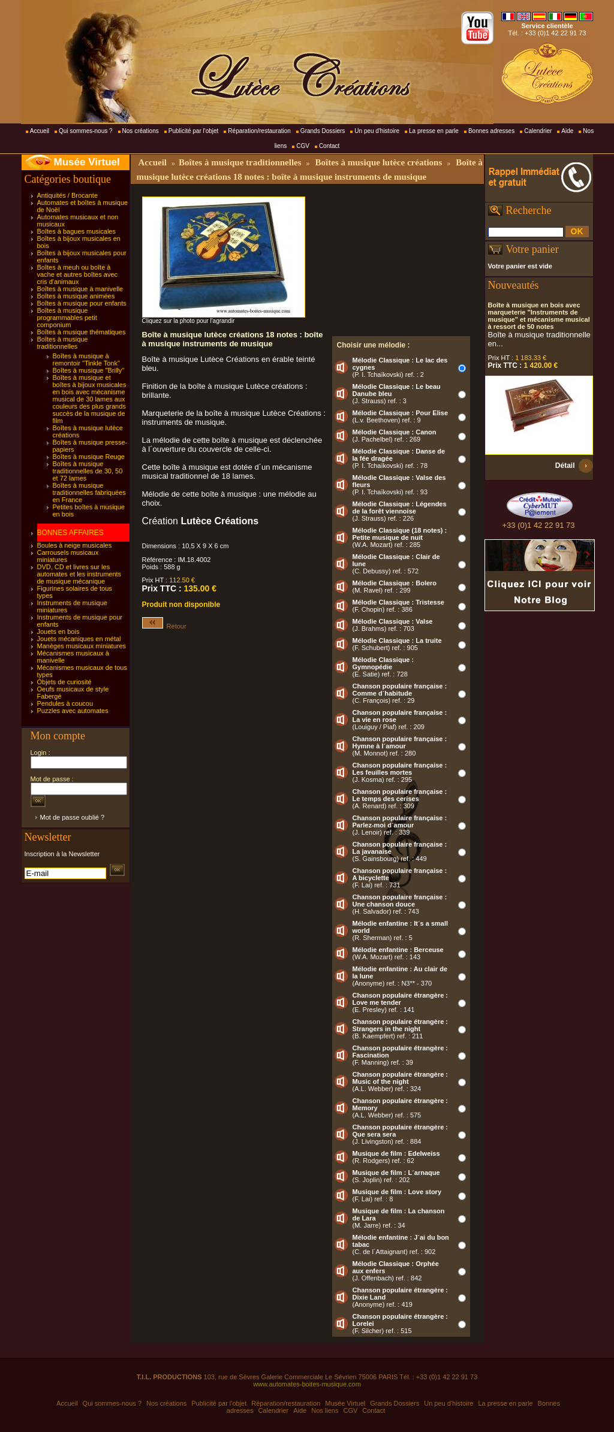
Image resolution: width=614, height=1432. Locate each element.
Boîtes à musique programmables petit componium (67, 317)
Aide (567, 131)
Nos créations (140, 131)
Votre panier (532, 249)
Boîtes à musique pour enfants (82, 303)
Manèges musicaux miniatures (82, 645)
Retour (164, 626)
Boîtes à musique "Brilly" (89, 370)
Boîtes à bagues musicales (76, 231)
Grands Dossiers (322, 131)
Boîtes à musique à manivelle (80, 288)
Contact (329, 146)
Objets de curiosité (64, 681)
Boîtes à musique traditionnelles (62, 343)
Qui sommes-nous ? (85, 131)
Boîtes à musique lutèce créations (379, 162)
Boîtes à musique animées (76, 296)
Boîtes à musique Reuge (89, 456)
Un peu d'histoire (376, 131)
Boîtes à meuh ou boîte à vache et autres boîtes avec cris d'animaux (77, 274)
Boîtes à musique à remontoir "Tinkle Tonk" (86, 359)
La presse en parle (434, 131)
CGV (302, 146)
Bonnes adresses (491, 131)
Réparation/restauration (259, 131)
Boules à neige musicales (74, 545)
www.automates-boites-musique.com (307, 1384)
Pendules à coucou (65, 703)
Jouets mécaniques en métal (79, 638)
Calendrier (538, 131)
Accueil (39, 131)
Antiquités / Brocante (67, 195)
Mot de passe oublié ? (72, 817)
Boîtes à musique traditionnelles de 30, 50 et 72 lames (88, 471)
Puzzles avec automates (73, 710)
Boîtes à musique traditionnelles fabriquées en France (89, 492)
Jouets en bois (58, 631)
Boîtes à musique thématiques (81, 332)
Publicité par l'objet (193, 131)
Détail (565, 465)
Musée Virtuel (87, 162)
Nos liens (324, 1410)
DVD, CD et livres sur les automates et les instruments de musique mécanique (79, 574)
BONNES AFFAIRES (70, 532)
